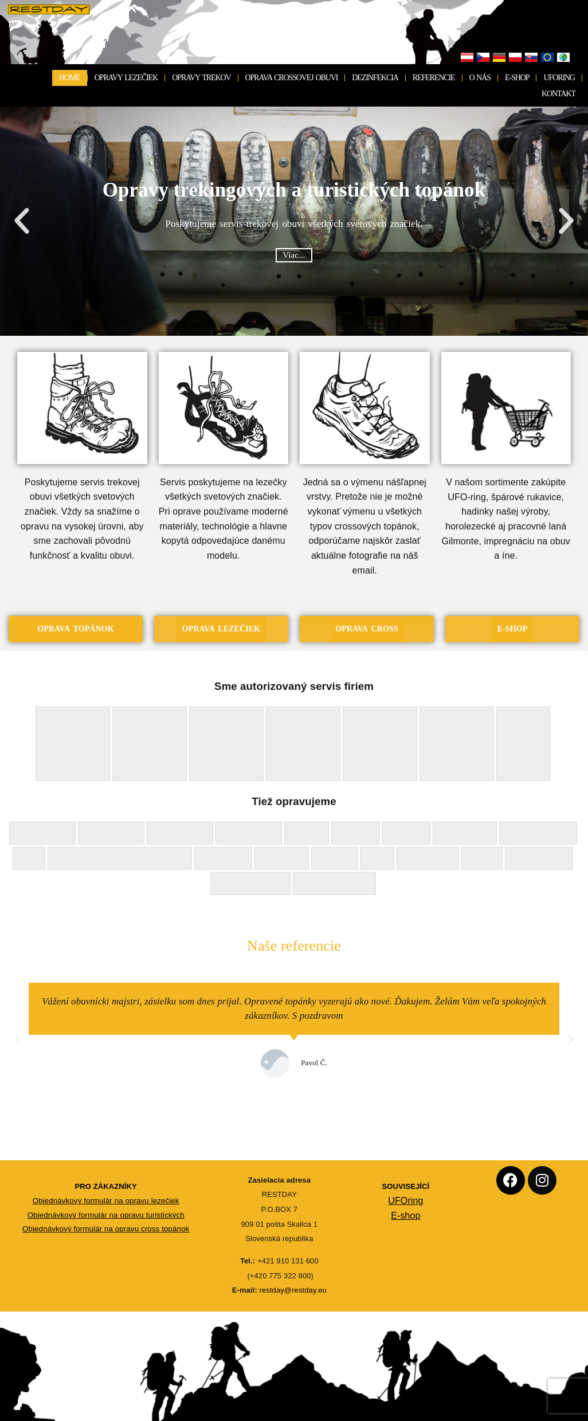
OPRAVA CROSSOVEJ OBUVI (291, 77)
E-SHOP (517, 77)
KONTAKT (558, 93)
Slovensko (531, 58)
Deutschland (499, 58)
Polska (515, 58)
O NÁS (480, 77)
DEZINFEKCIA (375, 77)
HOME (69, 77)
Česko (483, 58)
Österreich (467, 58)
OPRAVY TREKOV (201, 77)
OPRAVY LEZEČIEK (126, 77)
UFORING (559, 77)
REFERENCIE (434, 77)
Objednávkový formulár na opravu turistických (106, 1215)
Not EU (563, 58)
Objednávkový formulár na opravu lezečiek (106, 1200)
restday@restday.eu (293, 1290)
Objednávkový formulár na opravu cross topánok (105, 1228)
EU (547, 58)
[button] (22, 221)
